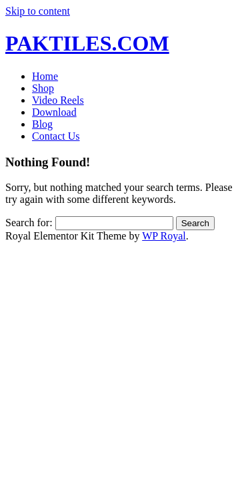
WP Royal (164, 235)
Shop (43, 88)
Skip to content (37, 11)
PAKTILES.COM (87, 43)
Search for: (29, 222)
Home (45, 76)
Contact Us (56, 136)
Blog (42, 124)
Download (54, 112)
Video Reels (58, 100)
